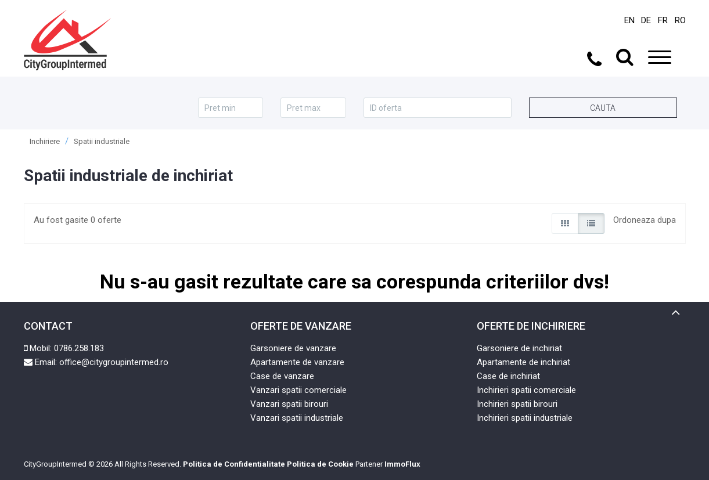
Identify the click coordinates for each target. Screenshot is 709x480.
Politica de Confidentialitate (234, 464)
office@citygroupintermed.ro (113, 362)
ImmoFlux (402, 464)
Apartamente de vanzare (297, 362)
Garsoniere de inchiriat (519, 348)
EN (629, 20)
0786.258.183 (79, 348)
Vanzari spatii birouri (289, 404)
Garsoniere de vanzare (293, 348)
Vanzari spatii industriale (296, 418)
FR (663, 20)
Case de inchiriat (508, 376)
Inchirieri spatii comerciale (526, 390)
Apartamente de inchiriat (523, 362)
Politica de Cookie (320, 464)
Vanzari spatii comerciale (298, 390)
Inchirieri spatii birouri (517, 404)
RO (680, 20)
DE (646, 20)
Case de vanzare (282, 376)
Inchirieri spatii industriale (525, 418)
